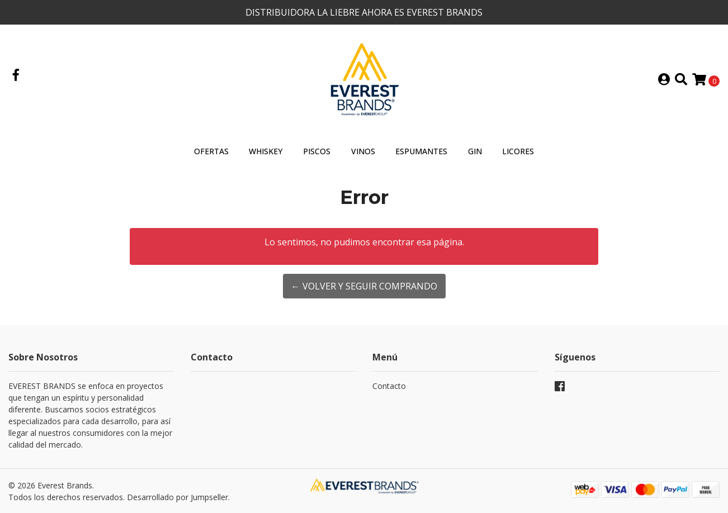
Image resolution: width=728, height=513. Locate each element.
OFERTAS (211, 151)
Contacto (389, 386)
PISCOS (316, 151)
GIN (475, 151)
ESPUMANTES (421, 151)
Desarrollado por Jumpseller (177, 497)
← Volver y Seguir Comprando (364, 286)
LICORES (518, 151)
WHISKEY (265, 151)
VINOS (363, 151)
